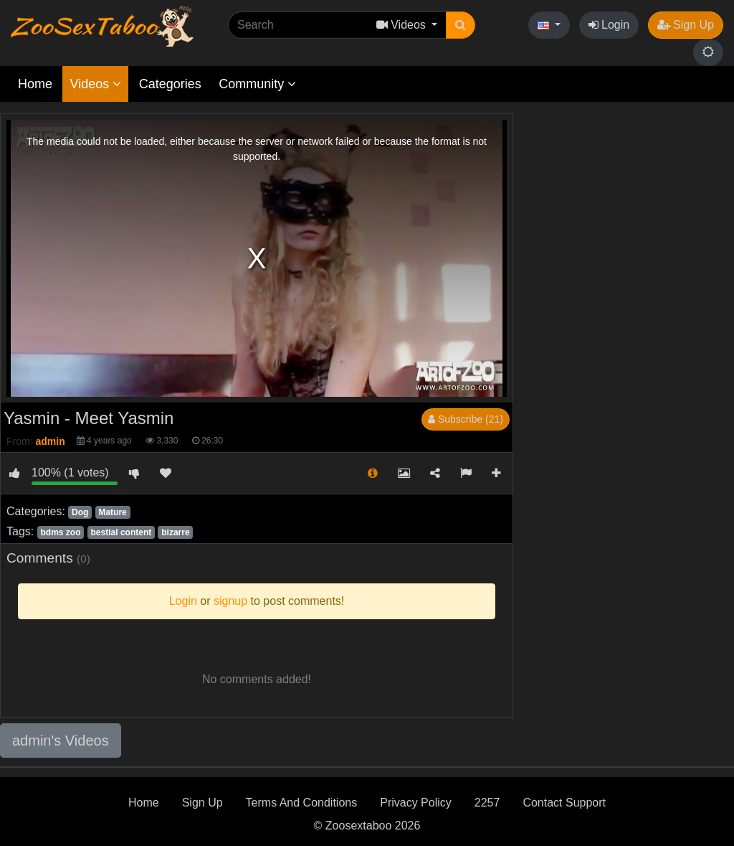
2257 (487, 802)
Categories (170, 84)
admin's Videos (60, 740)
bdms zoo (60, 532)
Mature (112, 512)
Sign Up (685, 25)
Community (257, 84)
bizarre (175, 532)
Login (609, 25)
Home (35, 84)
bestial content (121, 532)
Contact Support (564, 802)
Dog (80, 512)
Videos (95, 84)
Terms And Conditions (302, 802)
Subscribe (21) (465, 419)
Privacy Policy (416, 802)
